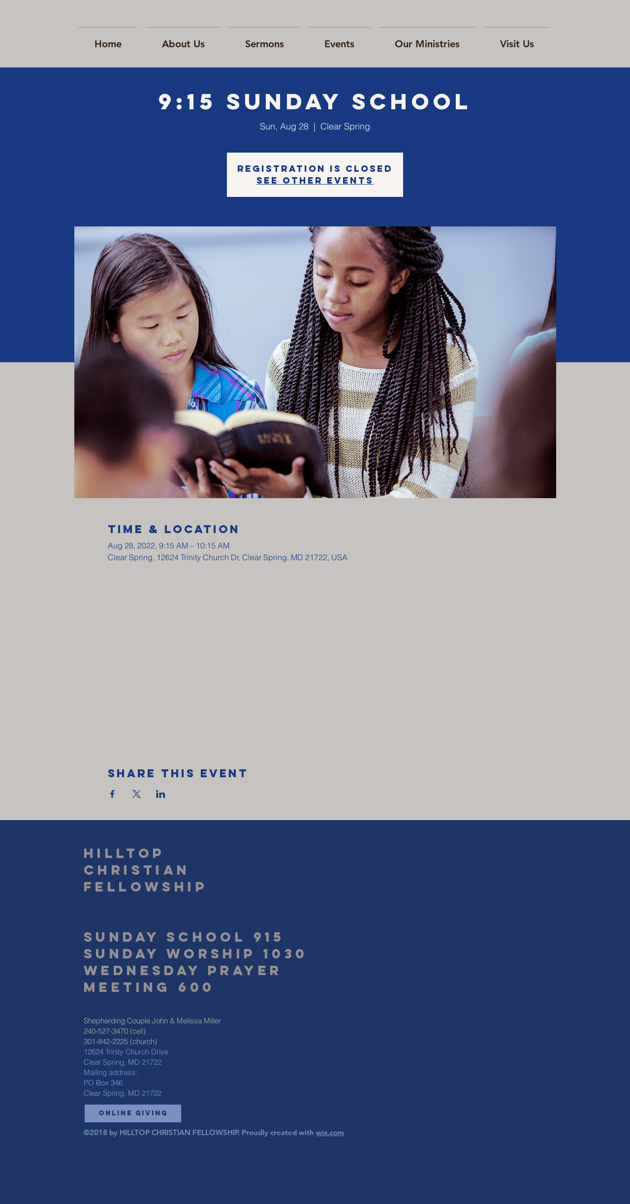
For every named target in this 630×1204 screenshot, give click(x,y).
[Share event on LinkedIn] (160, 794)
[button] (133, 1113)
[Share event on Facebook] (112, 794)
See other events (315, 180)
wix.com (330, 1132)
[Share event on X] (136, 794)
